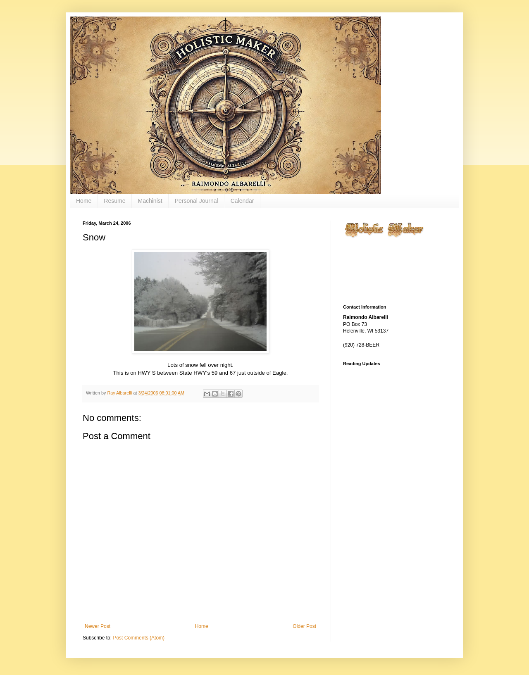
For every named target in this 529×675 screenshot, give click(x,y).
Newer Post (97, 626)
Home (83, 200)
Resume (114, 200)
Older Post (304, 626)
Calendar (242, 200)
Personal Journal (196, 200)
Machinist (150, 200)
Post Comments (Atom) (138, 638)
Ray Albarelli (120, 392)
